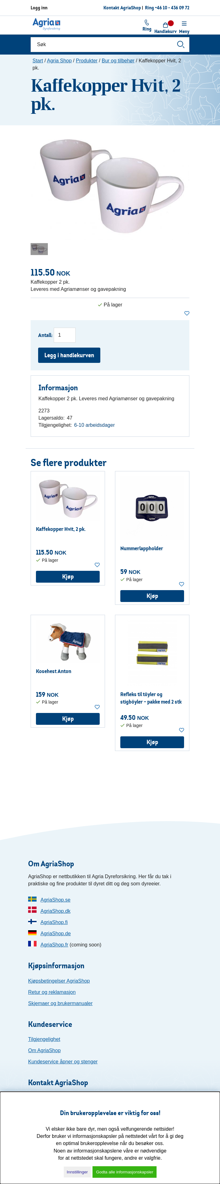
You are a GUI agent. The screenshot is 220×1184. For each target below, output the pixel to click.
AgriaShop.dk (55, 911)
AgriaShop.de (55, 933)
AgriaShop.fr (54, 944)
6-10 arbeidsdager (94, 425)
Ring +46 (167, 8)
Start (37, 60)
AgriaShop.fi (54, 922)
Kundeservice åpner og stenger (63, 1061)
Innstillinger (77, 1172)
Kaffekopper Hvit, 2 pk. (61, 529)
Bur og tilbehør (118, 60)
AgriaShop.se (55, 899)
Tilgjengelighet (44, 1039)
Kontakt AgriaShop (122, 8)
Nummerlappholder (141, 548)
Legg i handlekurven (69, 355)
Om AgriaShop (44, 1050)
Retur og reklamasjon (52, 992)
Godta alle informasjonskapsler (124, 1172)
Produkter (87, 60)
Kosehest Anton (53, 671)
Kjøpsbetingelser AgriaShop (59, 981)
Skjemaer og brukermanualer (60, 1003)
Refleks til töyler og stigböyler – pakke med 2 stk (151, 698)
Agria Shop (59, 60)
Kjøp (68, 576)
